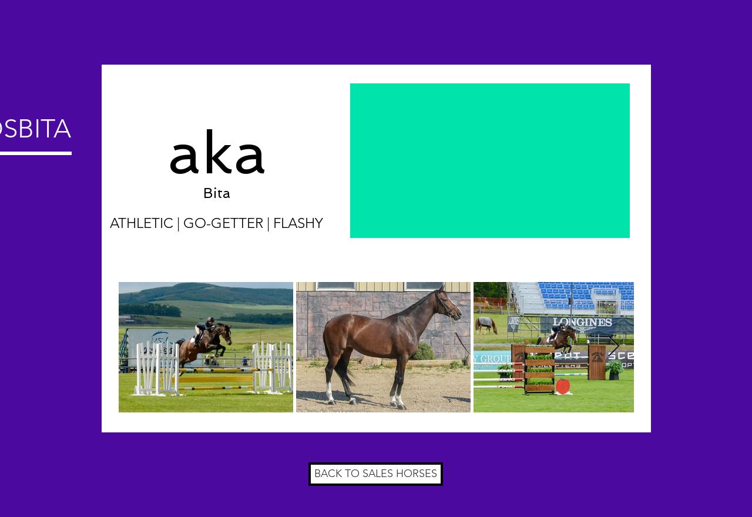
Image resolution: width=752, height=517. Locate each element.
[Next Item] (613, 346)
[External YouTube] (490, 160)
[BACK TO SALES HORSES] (375, 474)
